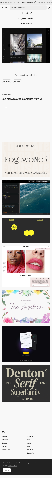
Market (29, 443)
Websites (4, 436)
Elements (4, 443)
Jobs (28, 440)
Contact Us (30, 453)
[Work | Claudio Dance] (26, 230)
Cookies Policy (12, 465)
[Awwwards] (6, 7)
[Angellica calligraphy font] (26, 306)
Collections (5, 440)
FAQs (28, 446)
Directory (4, 446)
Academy (30, 436)
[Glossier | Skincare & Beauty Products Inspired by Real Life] (26, 266)
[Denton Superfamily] (26, 383)
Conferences (6, 450)
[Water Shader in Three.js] (26, 197)
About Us (30, 450)
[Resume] (26, 344)
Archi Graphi (26, 24)
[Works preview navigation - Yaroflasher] (26, 121)
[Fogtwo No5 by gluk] (26, 159)
